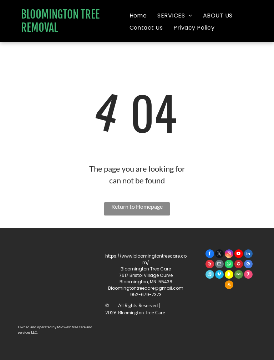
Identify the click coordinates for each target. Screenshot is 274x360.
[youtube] (238, 254)
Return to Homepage (137, 206)
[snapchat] (229, 275)
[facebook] (210, 254)
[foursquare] (248, 275)
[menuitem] (138, 16)
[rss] (229, 285)
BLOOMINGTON (49, 14)
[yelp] (210, 265)
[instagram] (229, 254)
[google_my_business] (248, 265)
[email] (219, 265)
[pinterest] (238, 265)
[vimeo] (219, 275)
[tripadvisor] (238, 275)
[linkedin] (248, 254)
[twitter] (219, 254)
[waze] (210, 275)
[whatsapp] (229, 265)
